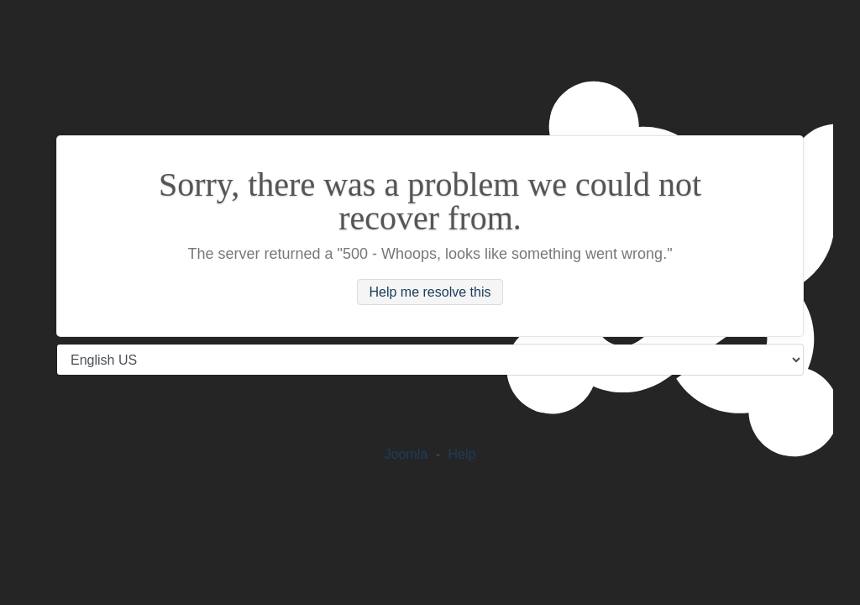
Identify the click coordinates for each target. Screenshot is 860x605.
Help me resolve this (430, 292)
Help (461, 454)
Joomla (406, 454)
